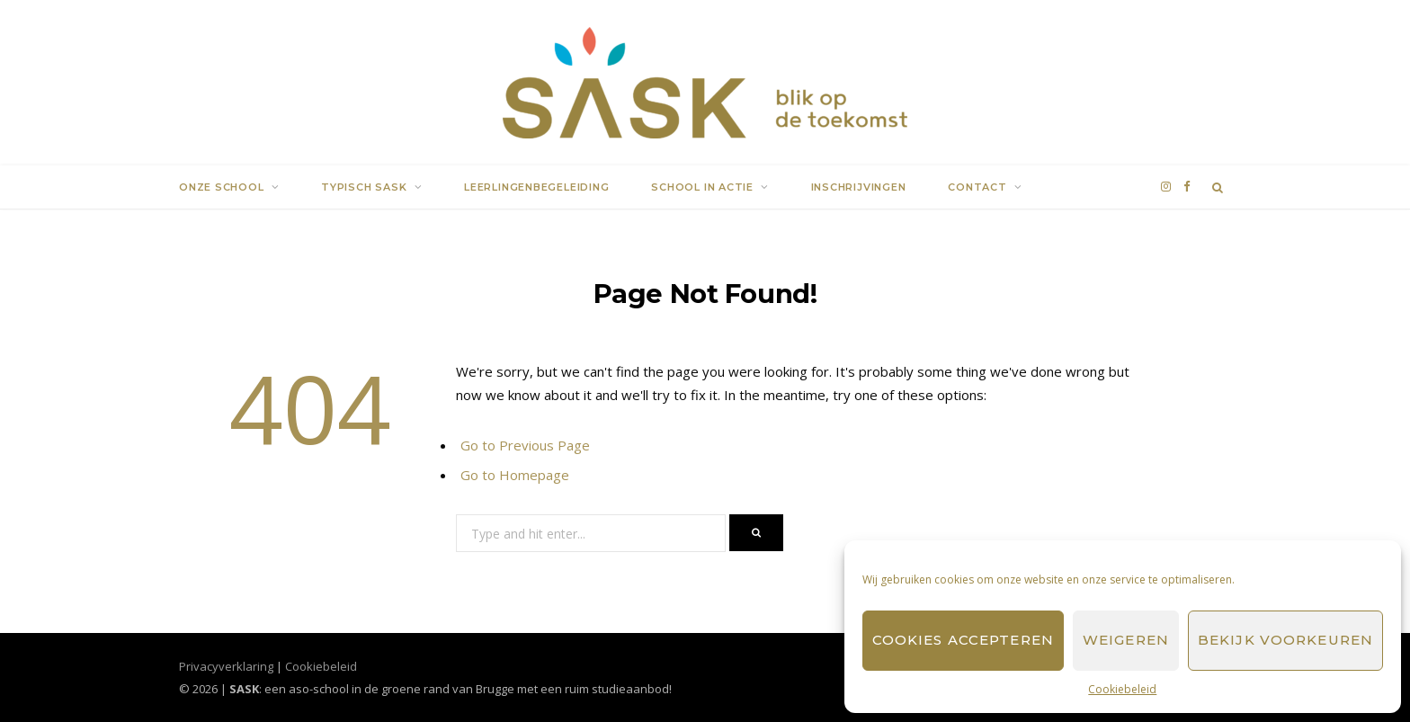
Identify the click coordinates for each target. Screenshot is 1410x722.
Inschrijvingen (858, 187)
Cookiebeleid (1122, 689)
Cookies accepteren (963, 639)
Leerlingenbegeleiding (536, 187)
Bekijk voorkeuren (1285, 639)
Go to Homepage (514, 475)
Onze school (221, 187)
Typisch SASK (363, 187)
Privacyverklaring (226, 666)
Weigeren (1126, 639)
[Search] (1218, 187)
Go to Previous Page (525, 445)
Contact (977, 187)
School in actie (702, 187)
